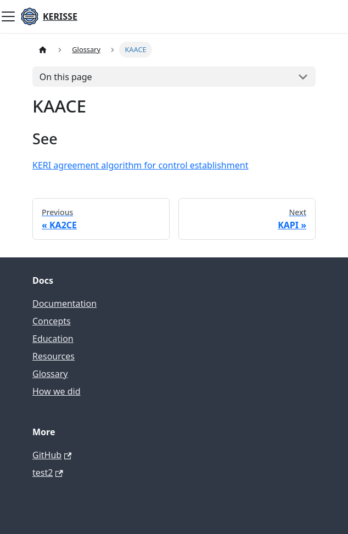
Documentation (64, 303)
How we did (56, 391)
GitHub (51, 455)
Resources (53, 356)
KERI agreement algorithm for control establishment (140, 165)
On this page (66, 77)
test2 (47, 472)
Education (53, 339)
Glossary (50, 374)
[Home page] (42, 50)
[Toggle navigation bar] (8, 16)
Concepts (51, 321)
